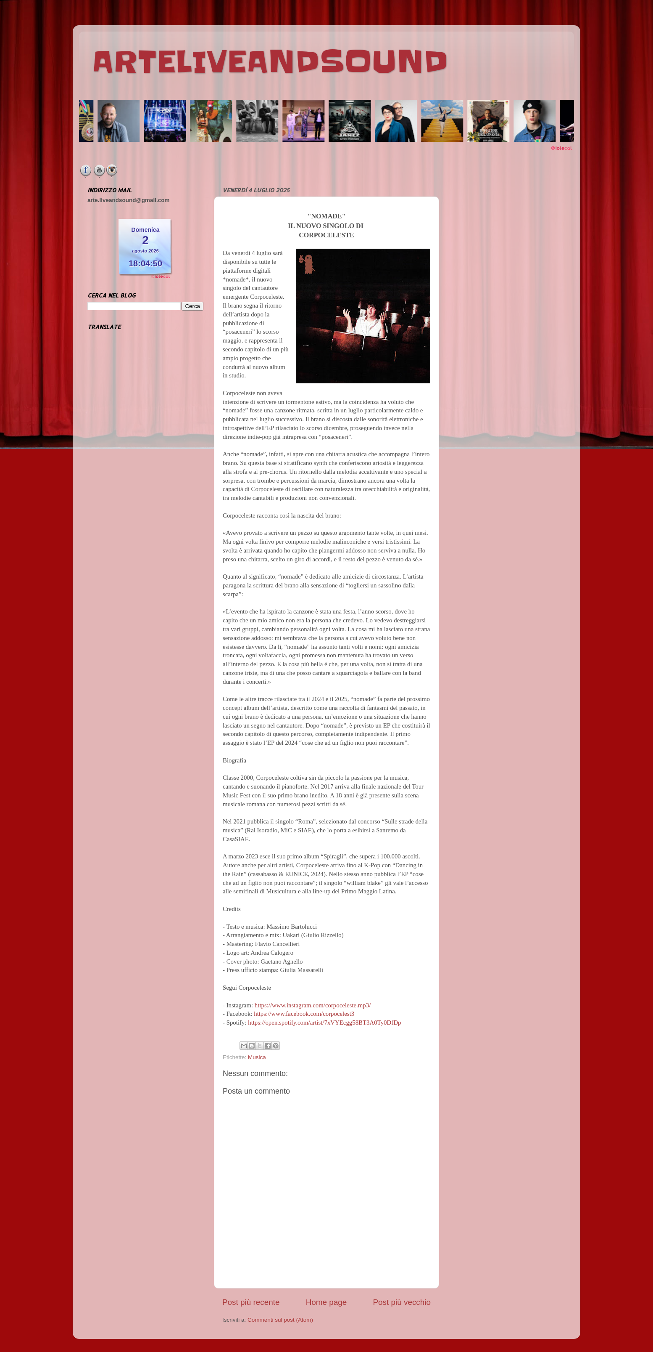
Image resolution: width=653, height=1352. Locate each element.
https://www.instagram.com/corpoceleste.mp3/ (313, 1005)
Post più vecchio (402, 1302)
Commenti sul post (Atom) (280, 1320)
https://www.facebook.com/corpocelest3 (304, 1013)
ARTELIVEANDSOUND (270, 61)
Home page (326, 1302)
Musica (257, 1057)
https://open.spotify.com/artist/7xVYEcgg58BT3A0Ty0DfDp (324, 1022)
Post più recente (251, 1302)
